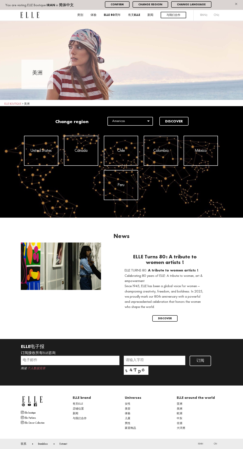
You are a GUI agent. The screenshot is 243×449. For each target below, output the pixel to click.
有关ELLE (134, 15)
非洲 (179, 423)
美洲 (179, 409)
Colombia (161, 151)
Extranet (63, 444)
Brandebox (43, 444)
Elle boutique (28, 412)
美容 (127, 409)
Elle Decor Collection (32, 422)
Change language (191, 4)
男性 (127, 423)
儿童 (127, 418)
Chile (121, 151)
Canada (81, 151)
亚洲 (179, 404)
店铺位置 (78, 409)
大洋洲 (181, 428)
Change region (150, 4)
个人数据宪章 (36, 368)
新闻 (150, 15)
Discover (174, 121)
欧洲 (179, 413)
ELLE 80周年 (112, 15)
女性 (127, 404)
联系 (23, 444)
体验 (94, 15)
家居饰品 (130, 428)
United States (41, 151)
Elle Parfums (28, 417)
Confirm (117, 4)
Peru (121, 185)
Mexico (201, 151)
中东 (179, 418)
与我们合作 (173, 15)
